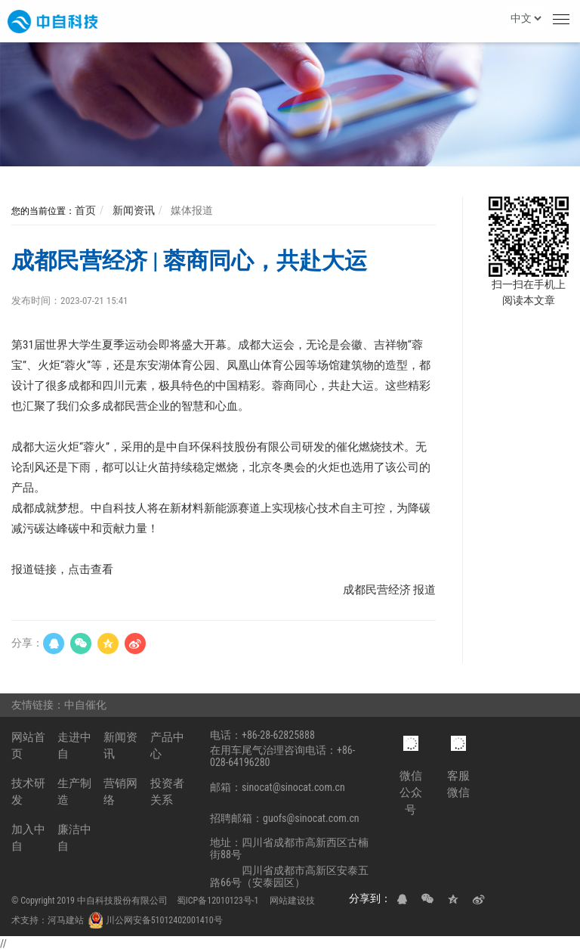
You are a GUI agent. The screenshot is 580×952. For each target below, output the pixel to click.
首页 (85, 210)
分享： (27, 643)
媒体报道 (190, 210)
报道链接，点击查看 (62, 569)
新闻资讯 (132, 210)
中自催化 (86, 705)
